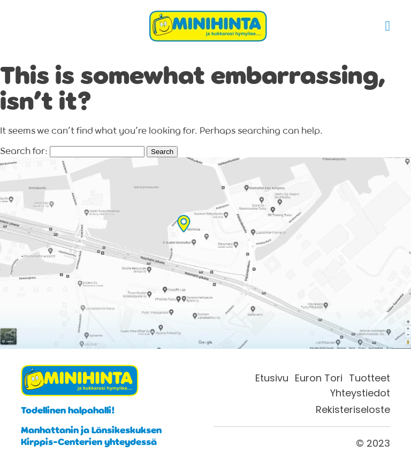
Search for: (24, 151)
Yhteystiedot (360, 393)
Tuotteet (369, 378)
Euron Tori (318, 378)
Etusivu (271, 378)
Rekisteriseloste (353, 409)
